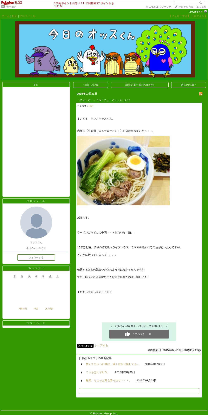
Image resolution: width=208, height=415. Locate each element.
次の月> (49, 308)
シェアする (101, 345)
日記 (14, 16)
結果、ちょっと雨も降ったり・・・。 (108, 380)
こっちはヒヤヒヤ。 (98, 372)
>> (158, 7)
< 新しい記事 (91, 84)
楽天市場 (201, 7)
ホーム (6, 16)
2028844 (196, 11)
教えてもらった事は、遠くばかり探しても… (112, 364)
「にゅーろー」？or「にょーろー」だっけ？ (104, 100)
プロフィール (27, 16)
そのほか (11, 6)
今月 (36, 308)
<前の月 (23, 308)
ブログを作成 (185, 7)
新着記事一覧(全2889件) (139, 84)
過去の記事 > (188, 84)
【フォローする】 (179, 16)
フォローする (36, 257)
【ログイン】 (199, 16)
